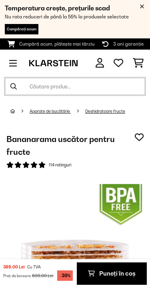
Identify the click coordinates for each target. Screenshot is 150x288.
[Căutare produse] (75, 86)
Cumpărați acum (21, 29)
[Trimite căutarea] (13, 86)
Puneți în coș (112, 273)
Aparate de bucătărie (50, 111)
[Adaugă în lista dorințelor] (139, 137)
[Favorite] (118, 63)
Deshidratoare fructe (105, 111)
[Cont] (100, 63)
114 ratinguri (60, 164)
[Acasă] (20, 111)
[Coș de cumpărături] (138, 63)
